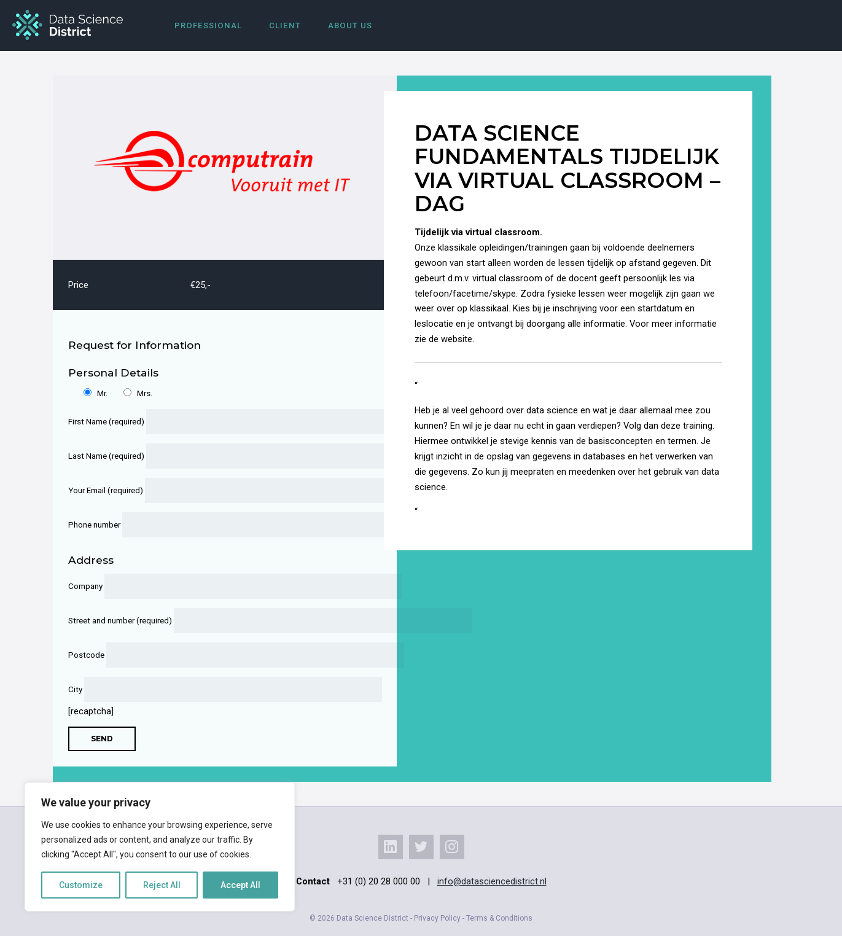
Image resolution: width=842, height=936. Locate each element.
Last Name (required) (217, 456)
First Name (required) (217, 421)
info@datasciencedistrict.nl (492, 881)
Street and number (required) (217, 620)
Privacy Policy (437, 918)
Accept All (240, 885)
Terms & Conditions (499, 918)
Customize (81, 885)
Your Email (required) (217, 490)
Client (285, 25)
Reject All (162, 885)
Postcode (217, 655)
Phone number (217, 524)
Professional (208, 25)
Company (217, 586)
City (217, 689)
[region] (160, 846)
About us (350, 25)
